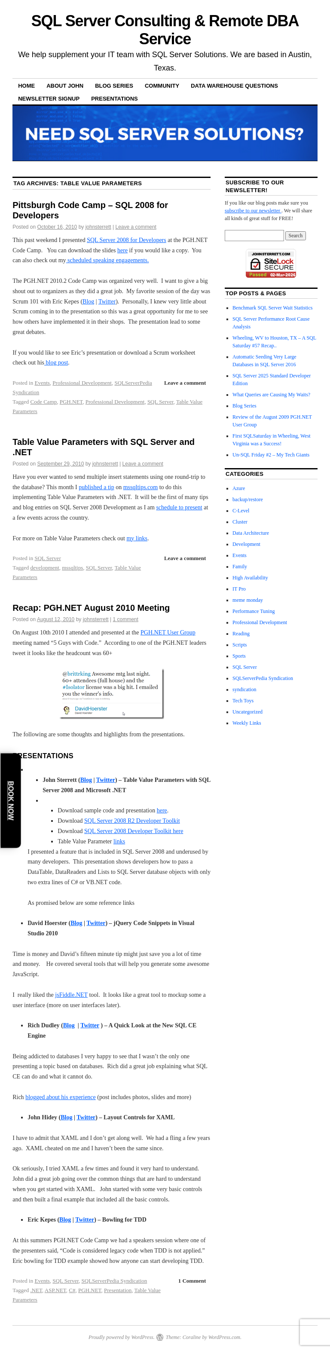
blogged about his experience (60, 1097)
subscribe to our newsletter (253, 211)
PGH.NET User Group (168, 632)
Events (41, 383)
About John (64, 86)
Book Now (11, 800)
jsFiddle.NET (71, 995)
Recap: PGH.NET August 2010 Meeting (91, 608)
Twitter (107, 301)
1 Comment (192, 1280)
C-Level (240, 511)
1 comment (125, 619)
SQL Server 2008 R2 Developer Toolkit (132, 821)
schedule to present (179, 507)
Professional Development (82, 383)
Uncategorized (247, 712)
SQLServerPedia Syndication (114, 1280)
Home (26, 86)
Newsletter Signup (48, 98)
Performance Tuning (253, 611)
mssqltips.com (140, 487)
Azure (238, 488)
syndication (244, 689)
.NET (37, 1290)
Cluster (240, 522)
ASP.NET (55, 1290)
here (122, 250)
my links (136, 538)
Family (239, 567)
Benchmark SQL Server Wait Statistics (272, 308)
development (45, 567)
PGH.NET (71, 401)
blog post (56, 362)
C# (72, 1290)
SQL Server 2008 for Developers (126, 240)
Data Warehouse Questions (234, 86)
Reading (241, 634)
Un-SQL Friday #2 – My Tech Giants (270, 455)
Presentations (114, 98)
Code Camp (44, 401)
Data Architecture (250, 533)
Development (246, 544)
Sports (239, 656)
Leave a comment (136, 227)
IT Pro (239, 589)
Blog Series (114, 86)
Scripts (239, 645)
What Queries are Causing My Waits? (271, 395)
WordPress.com (224, 1337)
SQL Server (160, 401)
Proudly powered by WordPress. (122, 1337)
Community (162, 86)
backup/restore (247, 499)
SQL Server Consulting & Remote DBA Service (165, 30)
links (119, 841)
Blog (88, 301)
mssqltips (72, 567)
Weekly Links (246, 723)
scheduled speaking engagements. (107, 260)
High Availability (250, 578)
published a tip (96, 487)
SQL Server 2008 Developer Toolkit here (133, 831)
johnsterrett (98, 227)
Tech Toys (243, 701)
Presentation (117, 1290)
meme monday (247, 600)
